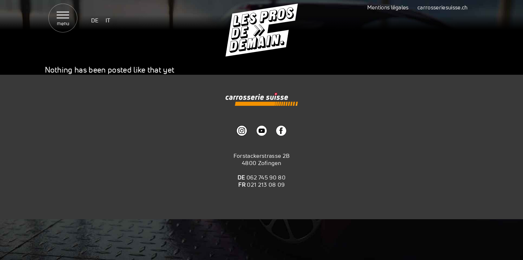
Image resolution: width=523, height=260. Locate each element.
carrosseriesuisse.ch (442, 7)
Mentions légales (388, 7)
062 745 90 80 (266, 177)
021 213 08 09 (265, 184)
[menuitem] (94, 20)
